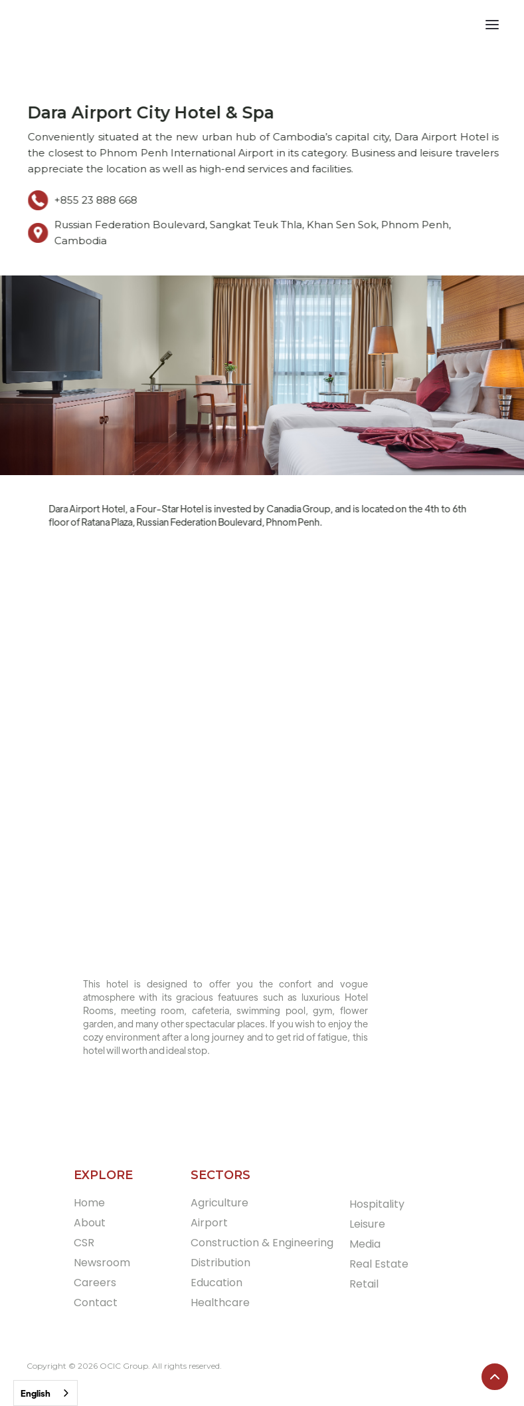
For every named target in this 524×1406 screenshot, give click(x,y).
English (35, 1393)
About (90, 1222)
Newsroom (102, 1262)
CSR (84, 1242)
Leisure (367, 1224)
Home (89, 1202)
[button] (500, 27)
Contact (96, 1302)
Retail (364, 1284)
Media (365, 1244)
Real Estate (378, 1264)
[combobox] (45, 1393)
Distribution (220, 1262)
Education (216, 1282)
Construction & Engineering (262, 1242)
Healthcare (220, 1302)
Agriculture (219, 1202)
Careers (95, 1282)
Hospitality (376, 1204)
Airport (209, 1222)
